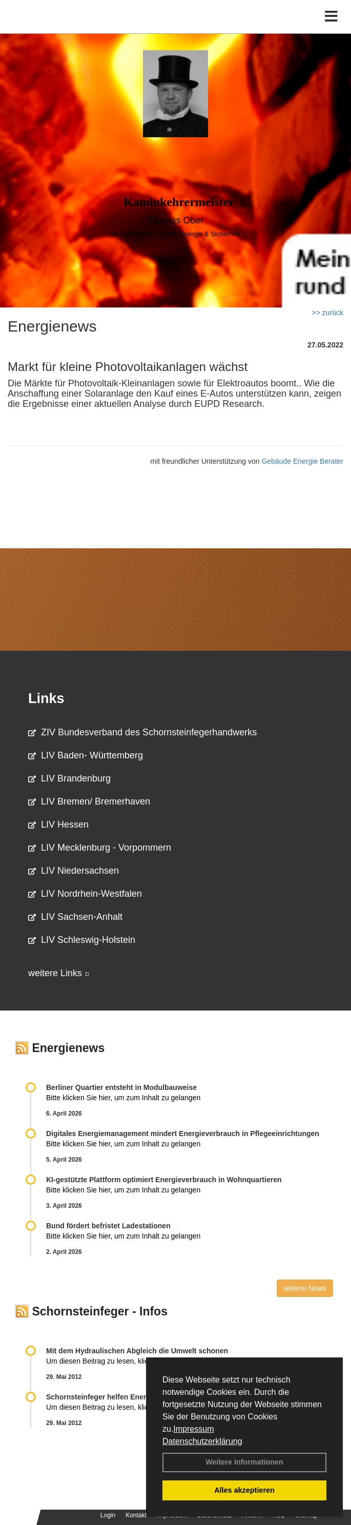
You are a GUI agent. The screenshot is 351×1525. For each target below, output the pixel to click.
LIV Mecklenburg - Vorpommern (99, 847)
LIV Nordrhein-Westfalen (85, 894)
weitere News (304, 1288)
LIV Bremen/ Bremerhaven (89, 801)
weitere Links (59, 973)
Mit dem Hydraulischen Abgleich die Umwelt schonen (137, 1351)
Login (107, 1515)
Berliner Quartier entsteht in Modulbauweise (121, 1087)
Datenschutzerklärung (202, 1441)
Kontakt (136, 1515)
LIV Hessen (58, 824)
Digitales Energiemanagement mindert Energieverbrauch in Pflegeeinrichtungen (182, 1133)
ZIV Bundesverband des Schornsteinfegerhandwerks (142, 732)
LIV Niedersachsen (73, 870)
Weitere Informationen (244, 1462)
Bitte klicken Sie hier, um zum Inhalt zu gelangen (123, 1098)
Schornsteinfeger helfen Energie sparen (114, 1397)
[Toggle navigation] (331, 16)
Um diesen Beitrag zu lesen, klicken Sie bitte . (124, 1361)
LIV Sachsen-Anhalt (75, 917)
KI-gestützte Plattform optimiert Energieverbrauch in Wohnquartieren (163, 1180)
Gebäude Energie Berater (302, 461)
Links (46, 698)
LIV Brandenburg (69, 778)
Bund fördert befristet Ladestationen (108, 1226)
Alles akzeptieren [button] (244, 1490)
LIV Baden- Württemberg (85, 755)
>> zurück (327, 312)
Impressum (193, 1429)
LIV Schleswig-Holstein (81, 940)
